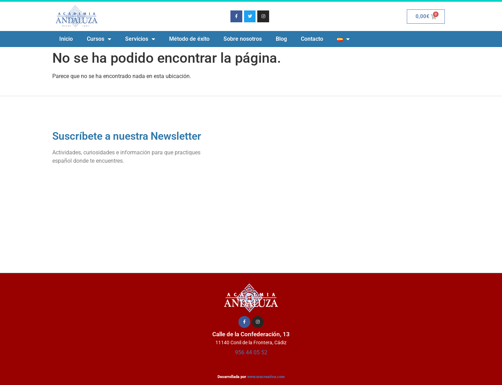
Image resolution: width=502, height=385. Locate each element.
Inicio (66, 39)
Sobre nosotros (242, 39)
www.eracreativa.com (266, 377)
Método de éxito (189, 39)
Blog (281, 39)
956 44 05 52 (251, 352)
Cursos (99, 39)
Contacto (312, 39)
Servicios (140, 39)
